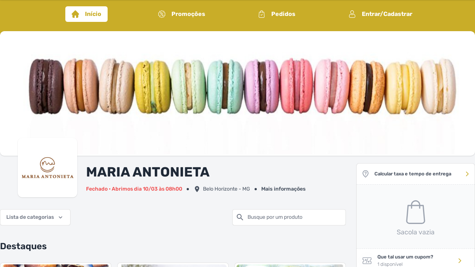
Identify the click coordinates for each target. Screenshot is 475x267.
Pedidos (276, 14)
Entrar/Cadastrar (380, 14)
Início (86, 14)
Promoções (181, 14)
